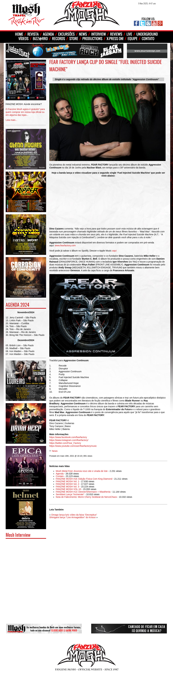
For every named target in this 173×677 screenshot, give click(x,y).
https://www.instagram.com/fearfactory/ (68, 440)
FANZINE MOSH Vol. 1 (67, 481)
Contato (60, 476)
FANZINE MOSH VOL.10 (68, 489)
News (55, 451)
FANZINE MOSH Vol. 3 (67, 486)
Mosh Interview (18, 534)
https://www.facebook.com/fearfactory (68, 437)
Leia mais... (26, 109)
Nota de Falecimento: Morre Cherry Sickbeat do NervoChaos (86, 497)
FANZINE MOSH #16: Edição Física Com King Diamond (84, 479)
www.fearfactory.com (65, 245)
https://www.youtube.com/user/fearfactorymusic (73, 446)
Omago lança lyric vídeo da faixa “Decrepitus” (74, 514)
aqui (114, 250)
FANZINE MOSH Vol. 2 (67, 484)
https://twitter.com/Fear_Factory (65, 443)
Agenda (60, 473)
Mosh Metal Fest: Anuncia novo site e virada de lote (82, 471)
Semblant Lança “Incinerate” (70, 494)
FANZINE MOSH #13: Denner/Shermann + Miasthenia (83, 491)
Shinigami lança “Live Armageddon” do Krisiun (72, 517)
